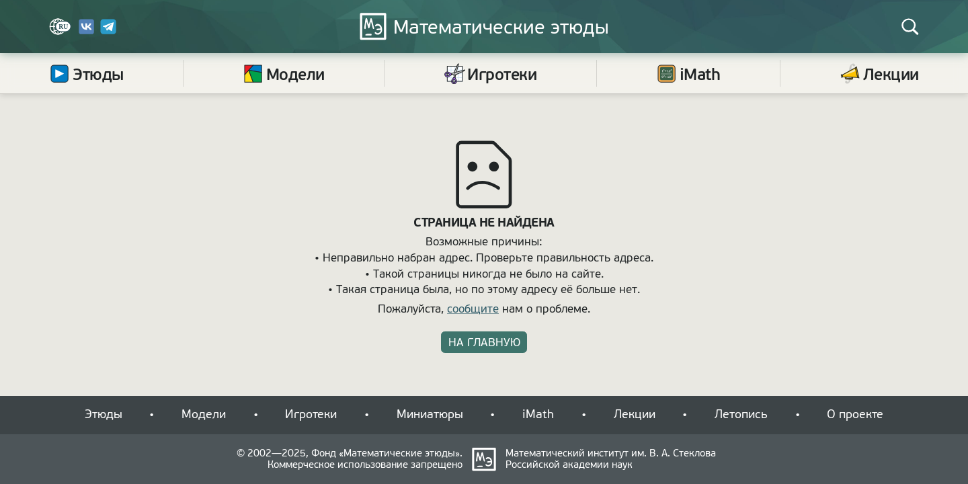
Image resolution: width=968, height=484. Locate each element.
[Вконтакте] (86, 31)
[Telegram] (108, 31)
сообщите (473, 309)
